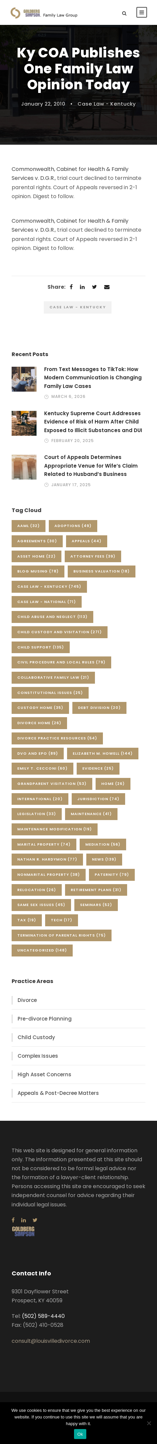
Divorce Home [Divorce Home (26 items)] (39, 722)
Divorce (27, 1000)
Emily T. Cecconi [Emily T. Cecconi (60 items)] (42, 768)
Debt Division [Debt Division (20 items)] (99, 707)
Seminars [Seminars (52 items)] (96, 904)
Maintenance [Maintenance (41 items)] (91, 813)
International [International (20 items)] (40, 798)
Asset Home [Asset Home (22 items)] (36, 556)
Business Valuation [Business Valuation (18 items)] (101, 571)
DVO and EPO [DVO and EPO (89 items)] (37, 753)
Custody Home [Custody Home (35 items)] (40, 707)
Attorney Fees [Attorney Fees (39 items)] (93, 556)
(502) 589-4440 (43, 1316)
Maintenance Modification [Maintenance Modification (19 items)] (54, 829)
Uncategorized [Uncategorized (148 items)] (42, 950)
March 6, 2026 (68, 396)
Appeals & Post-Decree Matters (58, 1093)
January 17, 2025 (71, 485)
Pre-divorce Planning (45, 1018)
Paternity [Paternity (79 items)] (112, 874)
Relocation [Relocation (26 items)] (36, 889)
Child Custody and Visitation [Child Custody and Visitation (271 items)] (59, 632)
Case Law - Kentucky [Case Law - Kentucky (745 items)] (49, 586)
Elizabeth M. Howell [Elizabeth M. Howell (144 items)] (103, 753)
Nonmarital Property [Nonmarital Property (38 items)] (48, 874)
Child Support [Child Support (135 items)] (40, 647)
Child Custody (36, 1037)
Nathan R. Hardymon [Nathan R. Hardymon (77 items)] (47, 859)
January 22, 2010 (43, 103)
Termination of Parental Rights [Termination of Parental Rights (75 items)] (61, 935)
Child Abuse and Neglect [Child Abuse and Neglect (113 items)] (52, 616)
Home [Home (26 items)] (113, 783)
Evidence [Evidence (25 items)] (98, 768)
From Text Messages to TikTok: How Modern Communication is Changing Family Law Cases (93, 378)
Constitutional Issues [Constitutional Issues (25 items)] (50, 692)
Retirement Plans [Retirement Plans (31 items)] (96, 889)
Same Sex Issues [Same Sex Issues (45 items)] (41, 904)
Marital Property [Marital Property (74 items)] (44, 844)
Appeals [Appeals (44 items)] (87, 541)
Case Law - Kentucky (107, 103)
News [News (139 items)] (104, 859)
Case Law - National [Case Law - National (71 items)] (46, 601)
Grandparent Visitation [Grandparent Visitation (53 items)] (52, 783)
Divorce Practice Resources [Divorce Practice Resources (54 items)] (57, 738)
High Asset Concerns (44, 1074)
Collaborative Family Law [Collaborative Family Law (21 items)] (53, 677)
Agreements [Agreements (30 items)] (37, 541)
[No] (148, 1423)
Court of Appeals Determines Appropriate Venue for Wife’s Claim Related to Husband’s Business (91, 466)
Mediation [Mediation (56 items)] (102, 844)
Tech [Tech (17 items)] (61, 920)
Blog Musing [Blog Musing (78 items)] (38, 571)
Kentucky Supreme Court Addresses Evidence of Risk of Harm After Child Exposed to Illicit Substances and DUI (93, 422)
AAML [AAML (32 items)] (28, 525)
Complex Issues (38, 1055)
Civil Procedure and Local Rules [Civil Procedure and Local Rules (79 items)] (61, 662)
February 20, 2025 (72, 440)
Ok (80, 1434)
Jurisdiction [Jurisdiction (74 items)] (98, 798)
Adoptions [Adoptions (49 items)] (73, 525)
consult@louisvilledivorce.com (51, 1341)
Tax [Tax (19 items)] (26, 920)
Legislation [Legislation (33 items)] (36, 813)
